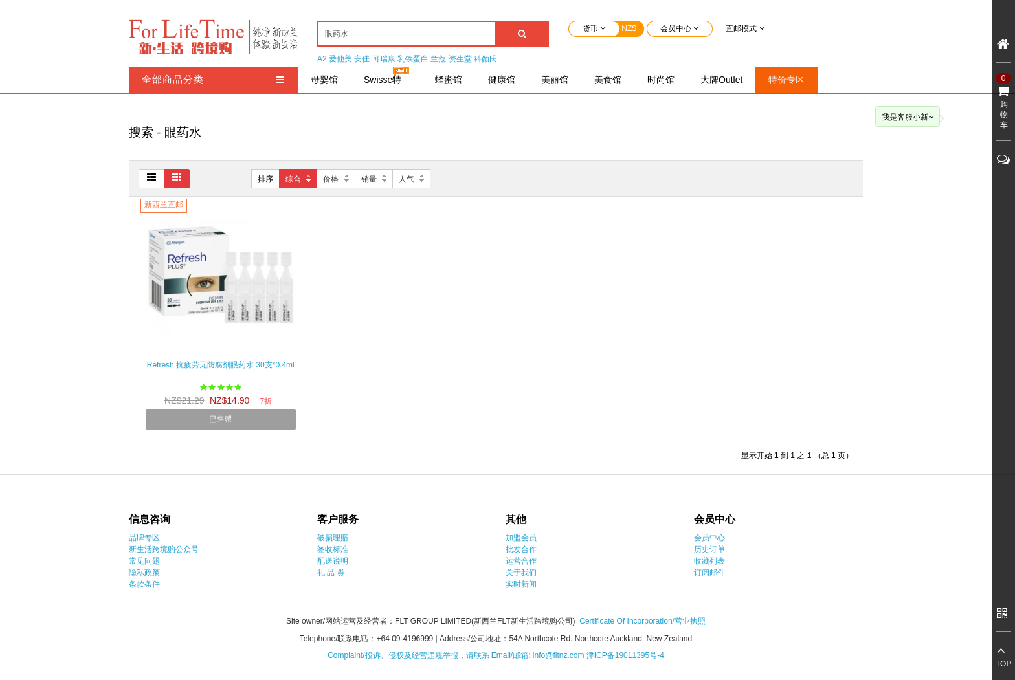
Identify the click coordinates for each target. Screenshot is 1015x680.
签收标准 (332, 549)
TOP (1003, 663)
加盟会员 (521, 537)
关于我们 (521, 572)
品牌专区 (144, 537)
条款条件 (144, 584)
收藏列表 (709, 560)
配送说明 (332, 560)
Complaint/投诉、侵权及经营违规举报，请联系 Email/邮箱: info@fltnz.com (457, 655)
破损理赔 (332, 537)
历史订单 (709, 549)
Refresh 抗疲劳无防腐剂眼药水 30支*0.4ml (221, 364)
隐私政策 (144, 572)
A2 (322, 58)
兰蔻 (438, 58)
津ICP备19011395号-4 (625, 655)
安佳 (362, 58)
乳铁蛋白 (413, 58)
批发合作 (521, 549)
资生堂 (460, 58)
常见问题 (144, 560)
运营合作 (521, 560)
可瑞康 (384, 58)
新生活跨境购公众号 (164, 549)
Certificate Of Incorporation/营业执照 (642, 621)
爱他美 (340, 58)
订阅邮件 (709, 572)
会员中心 (709, 537)
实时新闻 (521, 584)
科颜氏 (485, 58)
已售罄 (220, 419)
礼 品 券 (331, 572)
